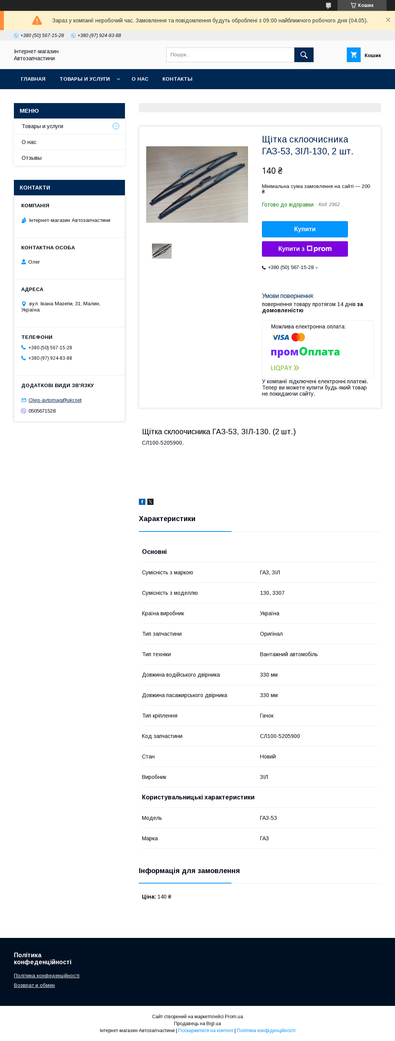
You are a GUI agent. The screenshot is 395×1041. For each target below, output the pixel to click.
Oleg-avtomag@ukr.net (55, 400)
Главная (33, 79)
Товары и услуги (84, 79)
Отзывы (32, 158)
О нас (140, 79)
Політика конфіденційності (266, 1030)
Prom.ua (234, 1016)
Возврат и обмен (34, 985)
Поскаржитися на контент (205, 1030)
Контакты (177, 79)
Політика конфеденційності (46, 975)
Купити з (304, 248)
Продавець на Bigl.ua (197, 1023)
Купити (305, 229)
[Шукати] (304, 54)
